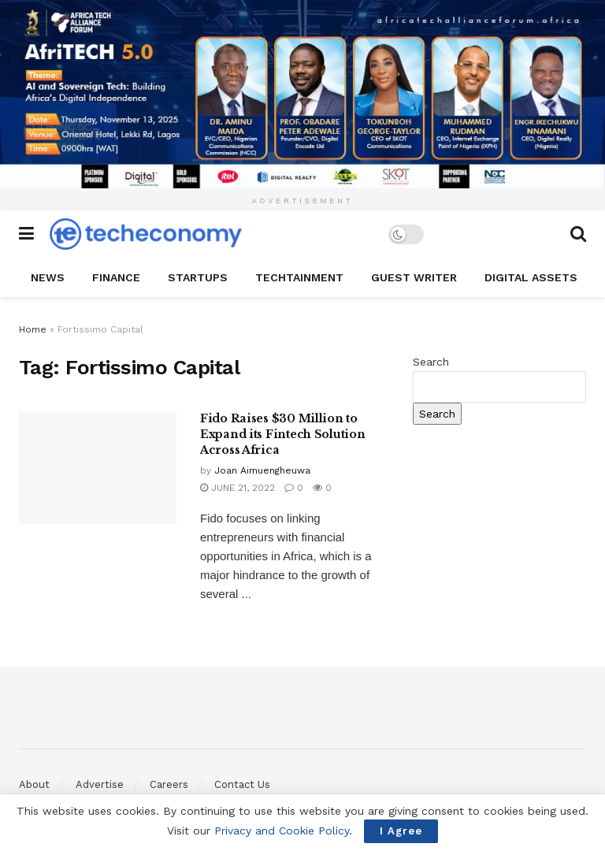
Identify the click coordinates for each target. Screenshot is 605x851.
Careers (169, 784)
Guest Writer (414, 277)
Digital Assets (530, 277)
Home (32, 329)
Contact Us (242, 784)
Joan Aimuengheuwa (262, 470)
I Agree (401, 831)
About (34, 784)
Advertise (100, 784)
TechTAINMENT (299, 277)
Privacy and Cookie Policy (281, 830)
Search (431, 361)
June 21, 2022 (237, 487)
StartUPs (198, 277)
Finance (116, 277)
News (48, 277)
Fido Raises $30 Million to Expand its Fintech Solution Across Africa (282, 433)
